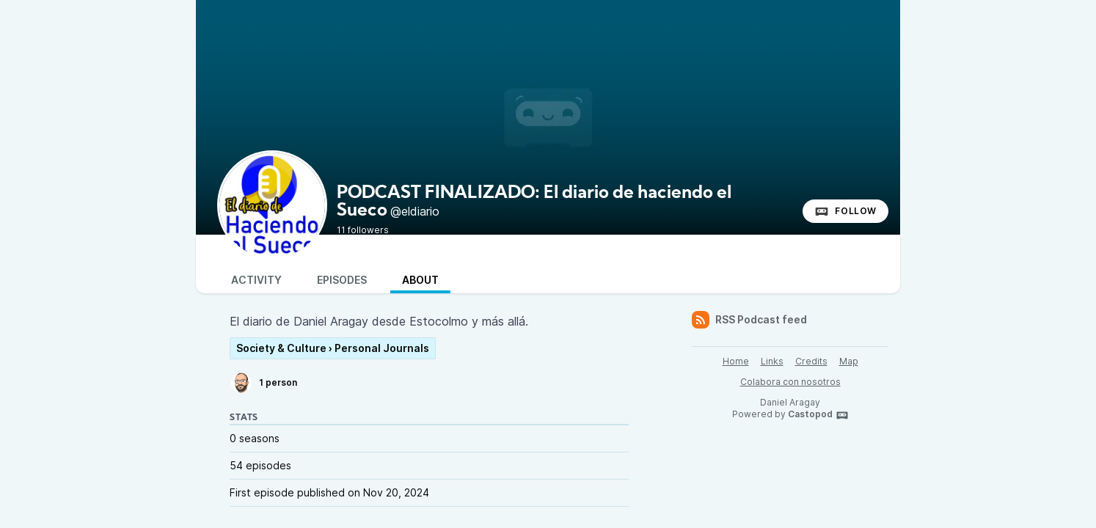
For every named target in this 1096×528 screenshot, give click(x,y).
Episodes (342, 280)
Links (772, 361)
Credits (811, 361)
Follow (845, 211)
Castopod (818, 415)
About (420, 280)
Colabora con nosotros (790, 381)
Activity (256, 280)
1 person (263, 383)
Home (736, 361)
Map (848, 361)
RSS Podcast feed (749, 320)
